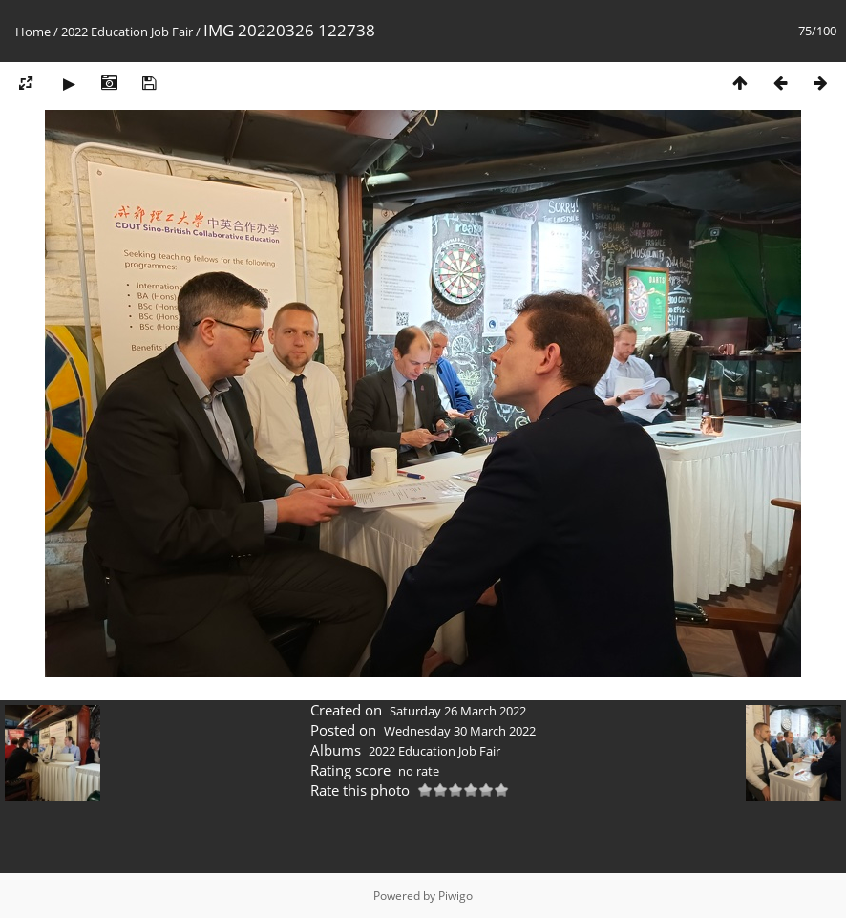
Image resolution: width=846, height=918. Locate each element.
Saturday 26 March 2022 (458, 710)
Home (33, 31)
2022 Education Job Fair (127, 31)
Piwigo (455, 895)
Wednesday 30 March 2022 (460, 730)
